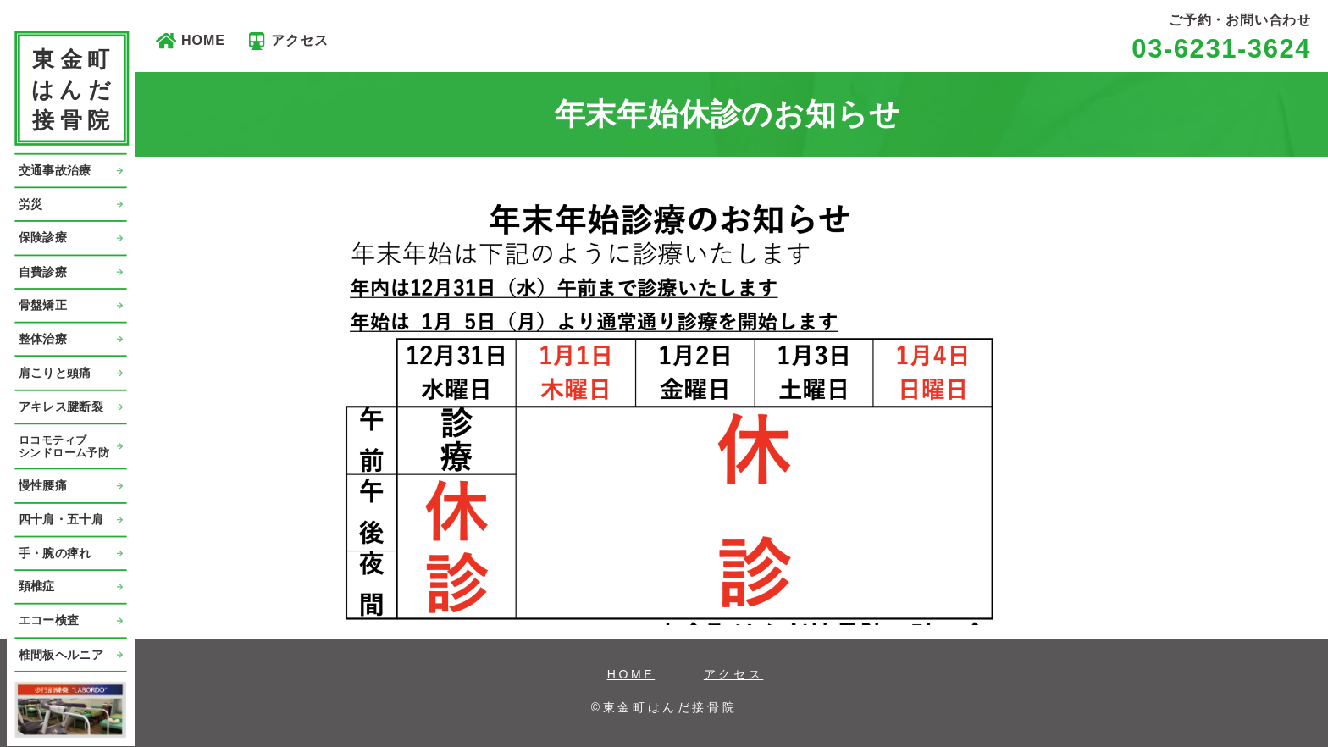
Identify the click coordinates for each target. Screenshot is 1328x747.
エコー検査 (49, 620)
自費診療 (43, 271)
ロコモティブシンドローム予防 (64, 446)
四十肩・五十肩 (61, 518)
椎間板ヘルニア (61, 654)
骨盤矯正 (43, 305)
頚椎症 (37, 586)
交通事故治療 (55, 169)
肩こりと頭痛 (55, 372)
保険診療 (43, 237)
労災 (31, 203)
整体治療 (43, 338)
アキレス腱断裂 (61, 406)
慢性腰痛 (43, 485)
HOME (203, 40)
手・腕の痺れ (55, 552)
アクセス (300, 40)
